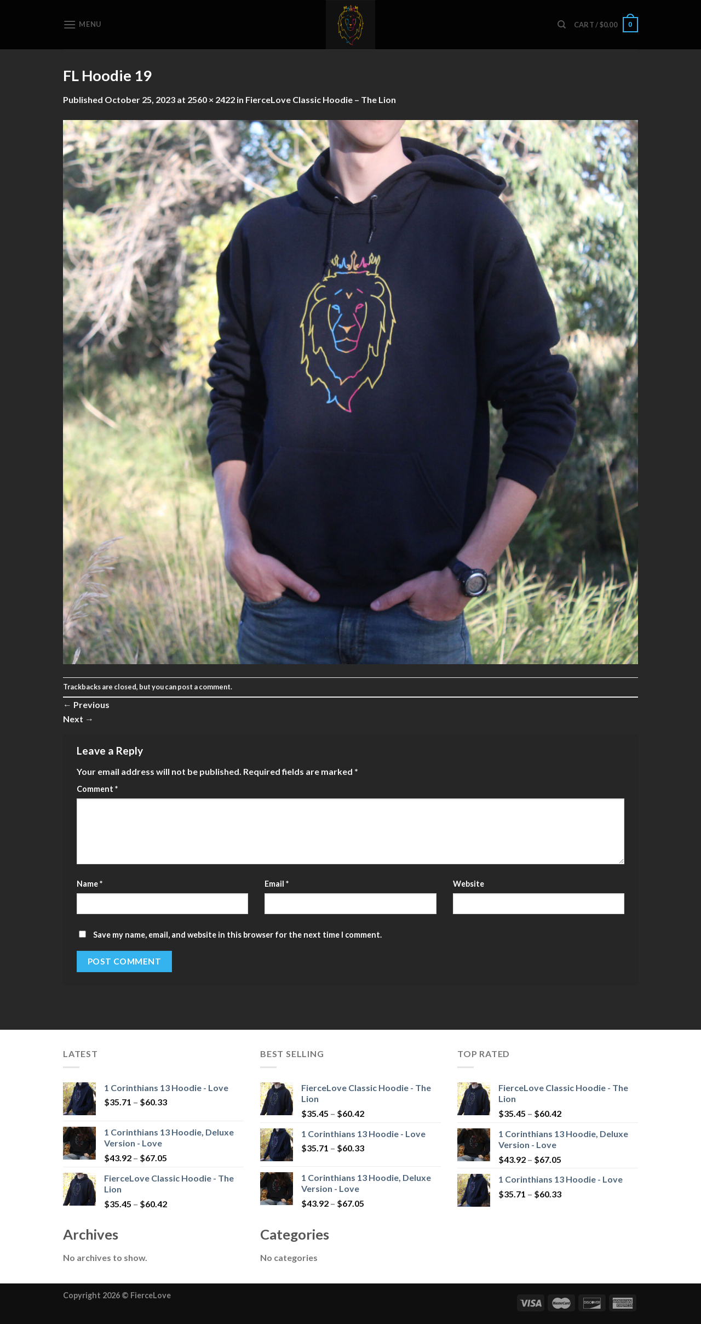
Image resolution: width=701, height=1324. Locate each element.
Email (277, 883)
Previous (86, 704)
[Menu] (82, 24)
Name (89, 883)
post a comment (204, 686)
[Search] (562, 24)
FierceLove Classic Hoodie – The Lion (320, 99)
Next (78, 719)
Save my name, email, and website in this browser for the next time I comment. (237, 934)
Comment (97, 789)
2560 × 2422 (211, 99)
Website (468, 883)
